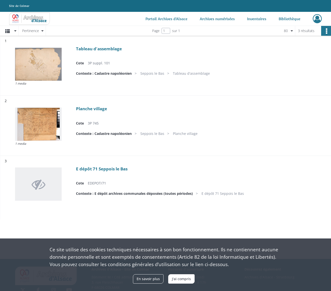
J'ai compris (181, 278)
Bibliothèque (289, 18)
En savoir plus (148, 278)
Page (156, 30)
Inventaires (256, 18)
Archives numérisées (217, 18)
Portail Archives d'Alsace (166, 18)
